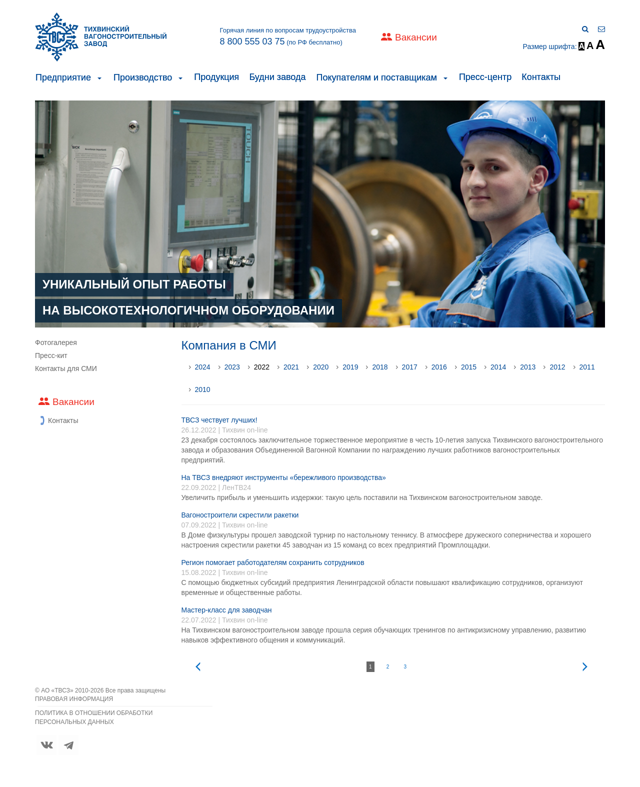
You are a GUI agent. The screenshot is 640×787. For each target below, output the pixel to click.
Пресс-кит (51, 356)
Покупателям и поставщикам (376, 77)
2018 (380, 367)
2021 (291, 367)
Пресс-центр (485, 77)
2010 (202, 390)
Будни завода (277, 77)
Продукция (216, 77)
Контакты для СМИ (66, 368)
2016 (439, 367)
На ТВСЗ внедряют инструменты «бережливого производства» (284, 478)
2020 (320, 367)
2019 (350, 367)
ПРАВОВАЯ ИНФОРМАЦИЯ (74, 699)
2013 (528, 367)
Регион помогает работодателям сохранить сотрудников (273, 562)
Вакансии (416, 37)
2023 (232, 367)
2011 (587, 367)
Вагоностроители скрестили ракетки (240, 515)
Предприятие (63, 77)
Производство (143, 77)
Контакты (541, 77)
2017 (410, 367)
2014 (498, 367)
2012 (557, 367)
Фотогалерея (56, 342)
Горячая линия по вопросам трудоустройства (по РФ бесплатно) (288, 36)
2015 (468, 367)
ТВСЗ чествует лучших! (220, 420)
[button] (100, 77)
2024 (202, 367)
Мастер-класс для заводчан (227, 610)
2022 (262, 367)
